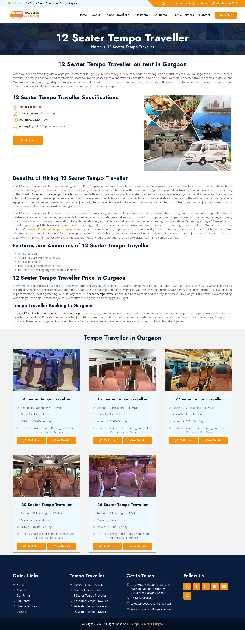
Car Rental (161, 15)
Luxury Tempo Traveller (87, 585)
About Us (21, 590)
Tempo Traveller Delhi (86, 590)
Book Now (226, 15)
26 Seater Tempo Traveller (89, 612)
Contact (204, 15)
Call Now (31, 440)
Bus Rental (141, 15)
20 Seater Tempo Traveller (89, 606)
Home (83, 15)
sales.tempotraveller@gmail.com (185, 3)
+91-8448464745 (224, 3)
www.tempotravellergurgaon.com (152, 609)
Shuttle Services (183, 15)
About (96, 15)
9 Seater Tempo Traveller (88, 595)
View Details (62, 440)
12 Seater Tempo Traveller (130, 47)
